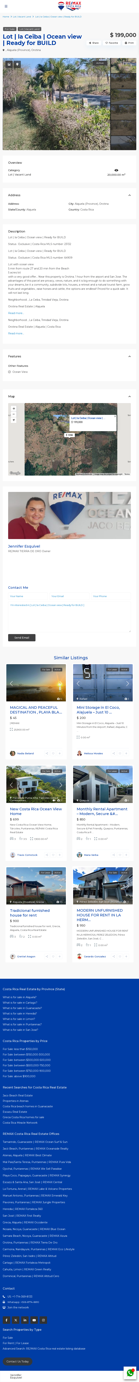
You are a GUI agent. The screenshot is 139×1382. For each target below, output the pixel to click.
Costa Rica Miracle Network (20, 1122)
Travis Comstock (27, 854)
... (77, 730)
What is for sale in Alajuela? (20, 997)
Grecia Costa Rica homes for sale (23, 1117)
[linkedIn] (25, 1320)
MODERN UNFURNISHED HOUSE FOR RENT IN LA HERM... (100, 915)
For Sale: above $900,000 (19, 1076)
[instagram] (43, 1320)
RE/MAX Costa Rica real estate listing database (56, 1348)
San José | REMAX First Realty (22, 1215)
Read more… (16, 313)
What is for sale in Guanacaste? (22, 1008)
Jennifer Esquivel (24, 546)
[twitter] (15, 1320)
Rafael (83, 698)
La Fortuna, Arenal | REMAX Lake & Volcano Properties (37, 1189)
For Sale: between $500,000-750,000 (26, 1065)
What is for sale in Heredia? (20, 1013)
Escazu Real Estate (15, 1111)
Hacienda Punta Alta (25, 797)
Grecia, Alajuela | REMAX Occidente (25, 1222)
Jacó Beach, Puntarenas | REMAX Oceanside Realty (35, 1148)
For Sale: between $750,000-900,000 (27, 1070)
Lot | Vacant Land (22, 16)
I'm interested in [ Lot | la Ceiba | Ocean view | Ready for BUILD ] (69, 617)
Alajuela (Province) (18, 50)
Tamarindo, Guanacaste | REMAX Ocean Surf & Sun (35, 1142)
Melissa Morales (93, 753)
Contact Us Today (18, 1361)
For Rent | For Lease (16, 1343)
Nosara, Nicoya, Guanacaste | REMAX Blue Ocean (34, 1229)
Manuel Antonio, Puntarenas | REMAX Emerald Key (35, 1195)
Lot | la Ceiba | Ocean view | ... (88, 417)
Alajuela (31, 209)
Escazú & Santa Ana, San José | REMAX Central (32, 1182)
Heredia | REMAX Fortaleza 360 (23, 1209)
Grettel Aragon (26, 956)
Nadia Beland (25, 753)
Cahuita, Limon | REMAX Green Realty (27, 1269)
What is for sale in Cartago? (20, 1002)
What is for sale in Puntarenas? (22, 1024)
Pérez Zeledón (88, 901)
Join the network (18, 1307)
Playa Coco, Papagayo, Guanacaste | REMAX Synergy (37, 1175)
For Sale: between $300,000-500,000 (27, 1060)
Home (6, 16)
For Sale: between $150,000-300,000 (26, 1054)
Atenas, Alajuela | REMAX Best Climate (27, 1155)
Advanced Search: (14, 1348)
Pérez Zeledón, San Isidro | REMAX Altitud (29, 1256)
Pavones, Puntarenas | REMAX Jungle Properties (34, 1202)
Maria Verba (91, 854)
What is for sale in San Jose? (20, 1030)
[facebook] (6, 1320)
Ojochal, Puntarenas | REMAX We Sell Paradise (32, 1168)
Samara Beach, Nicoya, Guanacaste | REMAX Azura (35, 1235)
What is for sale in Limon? (19, 1019)
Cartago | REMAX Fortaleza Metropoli (26, 1262)
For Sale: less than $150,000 (20, 1049)
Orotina (36, 50)
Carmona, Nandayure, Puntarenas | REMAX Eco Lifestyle (39, 1249)
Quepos (84, 800)
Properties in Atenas (15, 1101)
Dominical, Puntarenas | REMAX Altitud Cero (31, 1276)
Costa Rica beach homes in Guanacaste (28, 1106)
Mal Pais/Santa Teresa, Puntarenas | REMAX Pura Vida (37, 1162)
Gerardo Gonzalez (95, 956)
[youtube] (34, 1320)
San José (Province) (111, 901)
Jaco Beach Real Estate (18, 1095)
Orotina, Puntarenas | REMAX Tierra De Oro (30, 1242)
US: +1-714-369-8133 (19, 1296)
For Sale (10, 29)
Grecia (40, 901)
